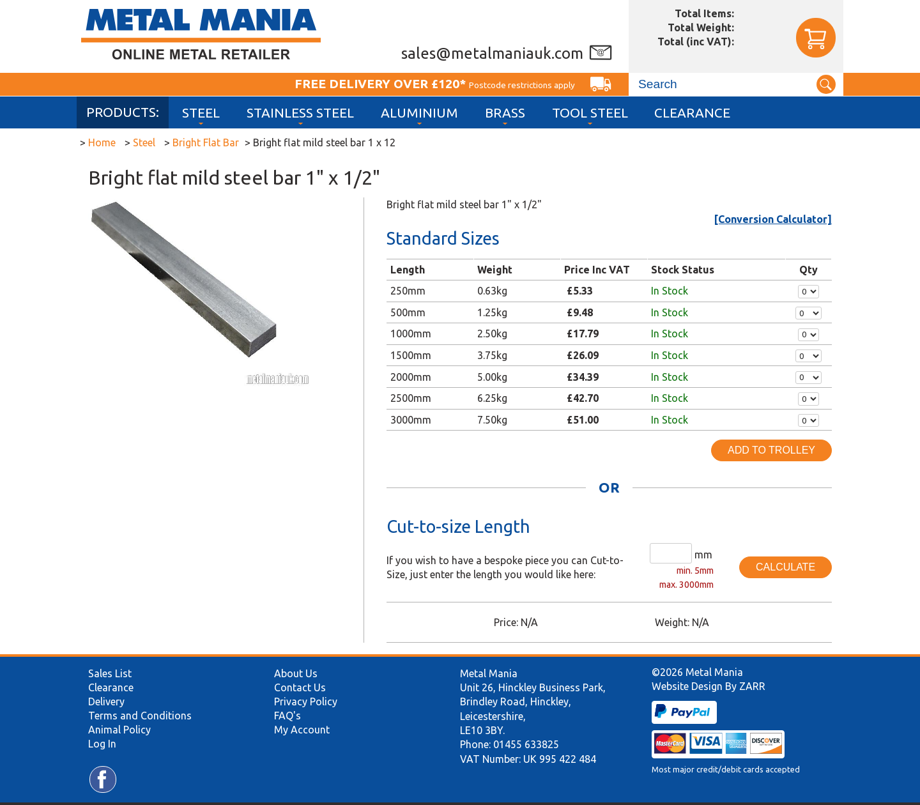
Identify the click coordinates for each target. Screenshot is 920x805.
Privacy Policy (305, 701)
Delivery (106, 701)
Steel (201, 112)
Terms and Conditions (140, 715)
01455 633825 (526, 744)
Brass (505, 112)
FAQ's (287, 715)
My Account (302, 729)
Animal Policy (119, 729)
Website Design (687, 686)
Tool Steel (590, 112)
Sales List (110, 673)
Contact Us (300, 687)
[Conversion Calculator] (773, 219)
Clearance (692, 112)
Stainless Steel (300, 112)
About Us (296, 673)
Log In (102, 743)
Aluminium (419, 112)
